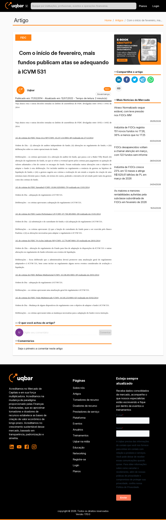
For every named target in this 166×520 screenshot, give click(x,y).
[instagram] (34, 446)
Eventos (77, 423)
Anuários (78, 429)
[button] (107, 89)
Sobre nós (79, 387)
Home (108, 20)
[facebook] (126, 80)
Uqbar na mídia (81, 441)
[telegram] (142, 80)
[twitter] (134, 80)
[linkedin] (118, 80)
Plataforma (79, 417)
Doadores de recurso (85, 405)
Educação (79, 447)
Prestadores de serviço (86, 411)
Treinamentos (80, 435)
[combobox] (83, 6)
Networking (79, 453)
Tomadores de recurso (86, 399)
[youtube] (19, 446)
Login (76, 465)
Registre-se (79, 459)
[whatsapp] (150, 80)
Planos (143, 6)
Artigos (119, 20)
